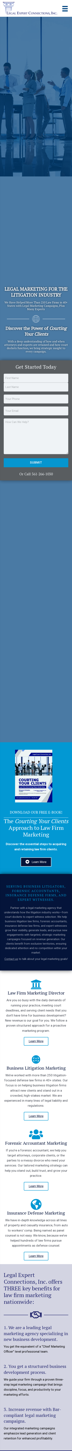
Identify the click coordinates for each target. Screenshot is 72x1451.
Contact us (11, 959)
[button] (36, 1041)
